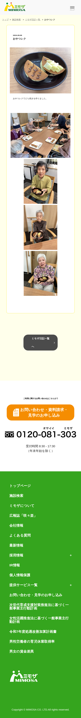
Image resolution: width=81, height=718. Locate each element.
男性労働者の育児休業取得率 (32, 641)
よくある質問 (20, 535)
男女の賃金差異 (21, 651)
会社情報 (16, 525)
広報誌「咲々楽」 (23, 515)
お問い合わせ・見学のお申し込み (35, 595)
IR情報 (14, 565)
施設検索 (16, 19)
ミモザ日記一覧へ (40, 342)
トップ (5, 19)
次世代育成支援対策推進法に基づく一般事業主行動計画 (39, 606)
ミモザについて (22, 505)
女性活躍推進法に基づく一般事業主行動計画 (39, 620)
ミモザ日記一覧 (33, 19)
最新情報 (16, 545)
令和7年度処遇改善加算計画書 (33, 631)
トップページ (20, 486)
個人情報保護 (19, 575)
